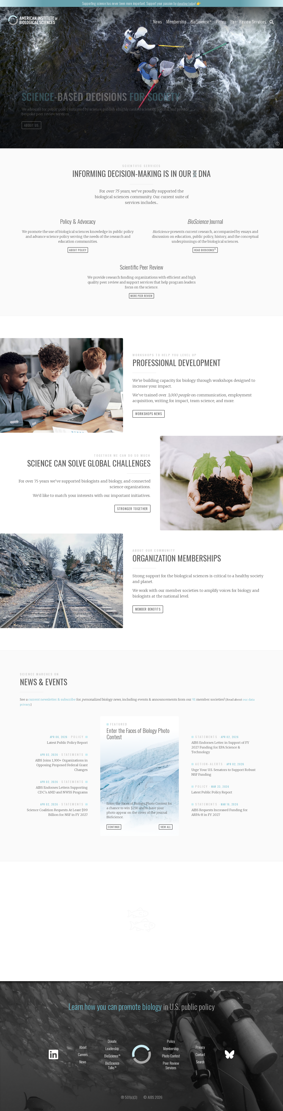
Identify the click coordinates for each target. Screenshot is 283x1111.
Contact (200, 1068)
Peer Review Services (246, 21)
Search (200, 1076)
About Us (31, 139)
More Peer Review (141, 310)
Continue (114, 841)
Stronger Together (132, 523)
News (146, 21)
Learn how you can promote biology (114, 1020)
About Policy (77, 264)
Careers (83, 1068)
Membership (168, 21)
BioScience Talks (112, 1080)
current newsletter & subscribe (52, 714)
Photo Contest (171, 1070)
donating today (186, 3)
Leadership (112, 1062)
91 (194, 714)
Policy (217, 21)
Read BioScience (205, 264)
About (82, 1061)
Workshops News (148, 428)
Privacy (200, 1061)
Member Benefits (148, 623)
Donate (112, 1054)
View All (166, 841)
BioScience (194, 21)
